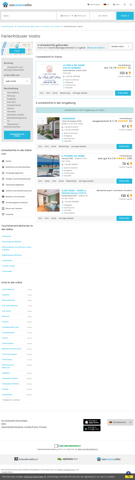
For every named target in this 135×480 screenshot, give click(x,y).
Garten (9, 108)
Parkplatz (10, 99)
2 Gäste (102, 15)
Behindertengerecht (15, 118)
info (41, 93)
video (47, 181)
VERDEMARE (68, 118)
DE (108, 4)
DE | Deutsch (123, 422)
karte (17, 51)
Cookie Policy (7, 472)
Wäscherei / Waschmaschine (12, 125)
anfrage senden (80, 93)
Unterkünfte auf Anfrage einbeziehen (14, 68)
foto (48, 93)
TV (7, 121)
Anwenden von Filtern (17, 135)
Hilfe (116, 4)
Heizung (9, 95)
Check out (80, 15)
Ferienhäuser (7, 26)
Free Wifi (10, 102)
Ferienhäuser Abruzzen (28, 26)
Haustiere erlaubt (14, 114)
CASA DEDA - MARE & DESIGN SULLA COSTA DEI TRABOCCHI (74, 193)
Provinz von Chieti (52, 26)
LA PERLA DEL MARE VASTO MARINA (74, 66)
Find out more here (33, 476)
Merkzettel (93, 4)
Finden (125, 15)
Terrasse (10, 111)
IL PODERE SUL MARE (73, 156)
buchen (123, 93)
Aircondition (11, 92)
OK (129, 476)
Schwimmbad (12, 105)
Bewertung (65, 93)
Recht (60, 470)
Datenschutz (69, 470)
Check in (66, 15)
